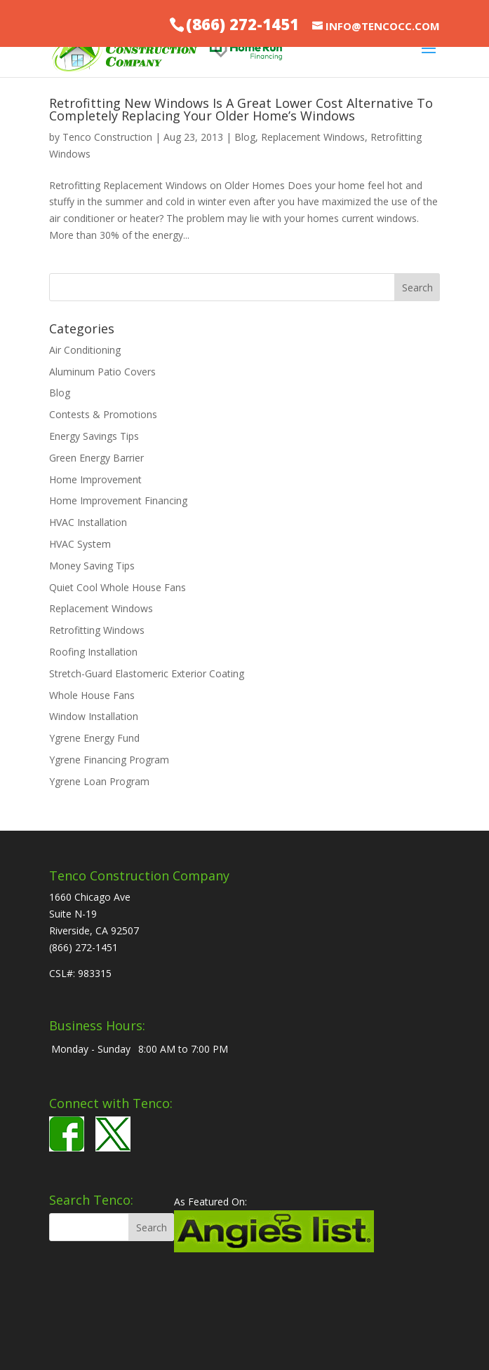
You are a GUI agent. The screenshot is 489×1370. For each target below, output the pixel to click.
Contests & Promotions (103, 414)
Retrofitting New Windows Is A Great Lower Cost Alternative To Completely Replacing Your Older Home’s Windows (241, 109)
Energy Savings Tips (94, 436)
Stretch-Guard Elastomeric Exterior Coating (146, 673)
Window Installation (93, 716)
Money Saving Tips (92, 565)
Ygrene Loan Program (99, 781)
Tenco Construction (107, 137)
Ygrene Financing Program (109, 759)
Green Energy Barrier (96, 457)
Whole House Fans (92, 695)
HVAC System (80, 544)
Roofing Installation (93, 651)
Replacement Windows (313, 137)
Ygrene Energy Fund (94, 738)
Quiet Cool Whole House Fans (117, 587)
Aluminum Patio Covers (102, 371)
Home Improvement (95, 479)
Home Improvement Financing (118, 500)
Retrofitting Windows (97, 630)
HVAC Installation (88, 522)
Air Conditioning (85, 350)
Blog (244, 137)
